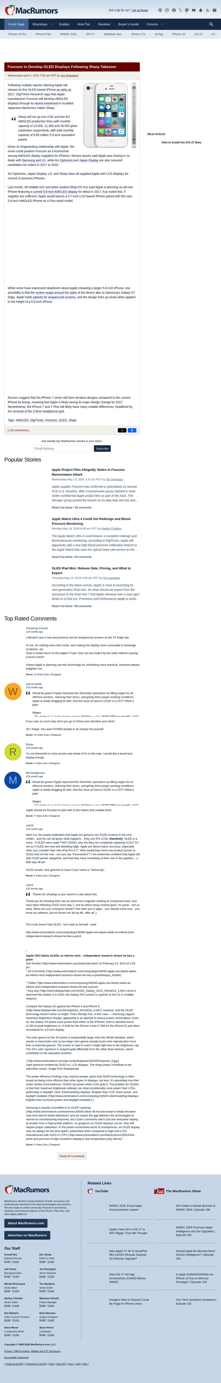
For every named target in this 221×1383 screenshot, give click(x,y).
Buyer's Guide (128, 24)
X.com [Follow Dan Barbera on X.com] (16, 1318)
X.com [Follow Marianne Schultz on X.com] (50, 1304)
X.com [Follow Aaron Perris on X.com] (50, 1333)
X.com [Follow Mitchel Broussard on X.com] (16, 1289)
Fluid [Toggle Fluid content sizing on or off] (51, 1364)
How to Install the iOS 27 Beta (181, 142)
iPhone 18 (178, 34)
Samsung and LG (34, 160)
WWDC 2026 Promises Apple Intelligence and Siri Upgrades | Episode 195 (195, 1229)
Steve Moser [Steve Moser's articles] (11, 1326)
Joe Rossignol (69, 75)
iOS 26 (198, 34)
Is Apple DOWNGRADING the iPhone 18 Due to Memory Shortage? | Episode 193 (194, 1276)
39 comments (83, 507)
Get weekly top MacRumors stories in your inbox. (72, 441)
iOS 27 (90, 34)
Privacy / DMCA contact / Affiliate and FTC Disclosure (32, 1351)
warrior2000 (34, 684)
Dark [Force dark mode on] (84, 1364)
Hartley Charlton (111, 528)
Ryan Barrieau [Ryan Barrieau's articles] (47, 1311)
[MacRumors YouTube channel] (194, 10)
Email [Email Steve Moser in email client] (7, 1333)
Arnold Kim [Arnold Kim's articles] (10, 1253)
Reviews (104, 24)
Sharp (72, 420)
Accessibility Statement (16, 1357)
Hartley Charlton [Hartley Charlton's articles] (13, 1297)
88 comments (83, 606)
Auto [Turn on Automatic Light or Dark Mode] (71, 1364)
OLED (62, 420)
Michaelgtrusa (35, 772)
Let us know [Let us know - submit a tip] (140, 10)
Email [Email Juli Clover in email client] (7, 1274)
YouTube (101, 1189)
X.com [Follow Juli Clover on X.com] (16, 1274)
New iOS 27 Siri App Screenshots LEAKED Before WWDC (127, 1276)
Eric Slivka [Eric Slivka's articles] (45, 1253)
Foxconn (51, 420)
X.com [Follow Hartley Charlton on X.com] (16, 1304)
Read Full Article (62, 507)
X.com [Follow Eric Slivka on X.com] (50, 1260)
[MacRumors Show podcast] (160, 10)
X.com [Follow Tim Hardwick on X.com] (50, 1289)
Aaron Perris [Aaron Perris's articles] (46, 1326)
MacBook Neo (113, 34)
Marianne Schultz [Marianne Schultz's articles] (49, 1297)
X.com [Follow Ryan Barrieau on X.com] (50, 1318)
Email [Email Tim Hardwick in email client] (42, 1289)
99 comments (83, 557)
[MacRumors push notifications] (201, 10)
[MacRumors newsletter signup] (214, 10)
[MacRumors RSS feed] (207, 10)
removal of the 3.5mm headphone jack (38, 411)
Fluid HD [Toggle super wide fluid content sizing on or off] (60, 1364)
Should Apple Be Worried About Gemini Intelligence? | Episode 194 (195, 1253)
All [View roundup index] (214, 34)
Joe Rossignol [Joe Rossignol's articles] (47, 1267)
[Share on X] (122, 430)
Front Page (16, 24)
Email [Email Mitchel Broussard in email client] (7, 1289)
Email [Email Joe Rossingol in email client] (42, 1274)
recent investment (46, 103)
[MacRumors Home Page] (31, 10)
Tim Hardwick (114, 479)
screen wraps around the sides (56, 292)
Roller (30, 744)
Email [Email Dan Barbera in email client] (7, 1318)
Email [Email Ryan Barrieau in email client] (42, 1318)
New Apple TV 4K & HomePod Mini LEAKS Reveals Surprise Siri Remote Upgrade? (128, 1253)
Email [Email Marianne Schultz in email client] (42, 1304)
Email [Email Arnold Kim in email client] (7, 1260)
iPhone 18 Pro (17, 34)
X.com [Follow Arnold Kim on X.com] (16, 1260)
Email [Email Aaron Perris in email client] (42, 1333)
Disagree (55, 674)
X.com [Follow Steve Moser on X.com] (16, 1333)
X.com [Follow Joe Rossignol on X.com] (50, 1274)
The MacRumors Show (183, 1189)
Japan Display (88, 160)
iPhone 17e (138, 34)
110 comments (18, 430)
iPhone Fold (43, 34)
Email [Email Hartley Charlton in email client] (7, 1304)
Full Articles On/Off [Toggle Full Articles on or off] (36, 1364)
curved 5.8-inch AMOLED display (55, 191)
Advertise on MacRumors (27, 1234)
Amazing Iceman (37, 628)
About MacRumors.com (26, 1222)
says (47, 94)
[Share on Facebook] (132, 430)
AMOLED (22, 420)
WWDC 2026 (68, 34)
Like (47, 674)
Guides (64, 24)
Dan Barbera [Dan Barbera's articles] (11, 1311)
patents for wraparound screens (54, 297)
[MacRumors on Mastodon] (187, 10)
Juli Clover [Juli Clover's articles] (10, 1267)
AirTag (159, 34)
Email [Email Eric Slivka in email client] (42, 1260)
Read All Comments (72, 1156)
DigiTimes (37, 420)
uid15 (29, 825)
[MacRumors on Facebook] (174, 10)
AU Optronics (64, 160)
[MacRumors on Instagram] (167, 10)
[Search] (213, 24)
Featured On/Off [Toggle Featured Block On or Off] (14, 1364)
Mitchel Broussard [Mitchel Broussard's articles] (14, 1282)
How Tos (83, 24)
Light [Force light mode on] (78, 1364)
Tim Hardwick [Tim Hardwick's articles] (47, 1282)
